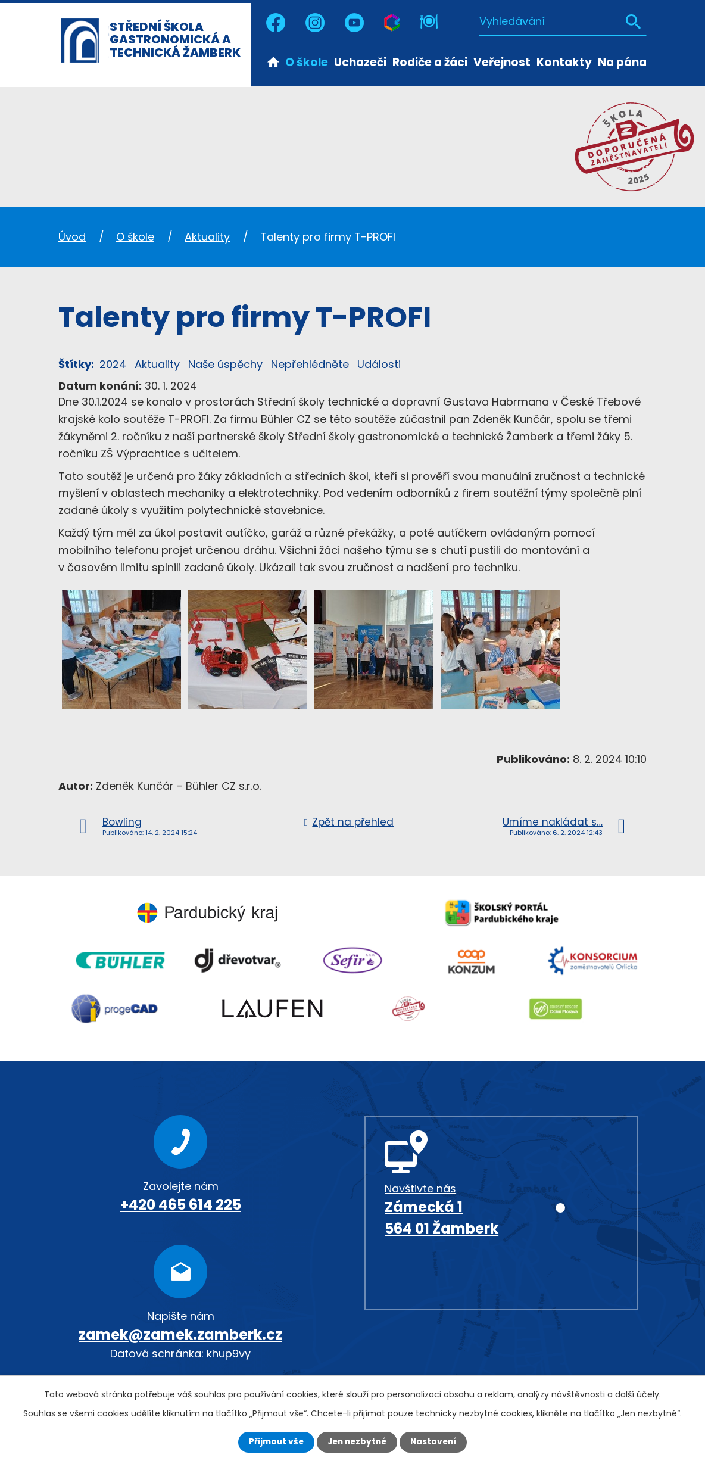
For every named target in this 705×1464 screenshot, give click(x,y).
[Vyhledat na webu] (563, 21)
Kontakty (564, 62)
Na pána (622, 62)
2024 (112, 364)
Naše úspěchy (225, 364)
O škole (306, 62)
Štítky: (76, 364)
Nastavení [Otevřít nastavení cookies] (436, 1442)
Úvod (273, 61)
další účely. (638, 1394)
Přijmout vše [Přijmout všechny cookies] (273, 1442)
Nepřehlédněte (310, 364)
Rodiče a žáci (429, 62)
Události (379, 364)
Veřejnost (502, 62)
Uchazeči (360, 62)
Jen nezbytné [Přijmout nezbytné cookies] (357, 1442)
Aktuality (207, 236)
